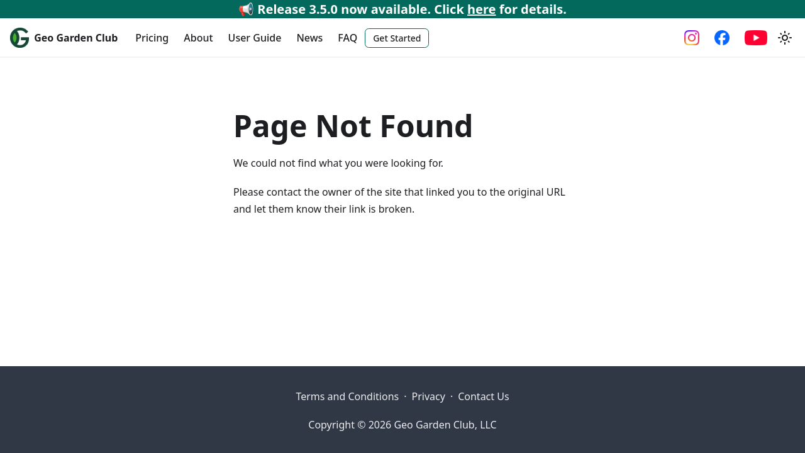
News (309, 38)
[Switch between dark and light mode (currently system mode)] (785, 38)
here (481, 9)
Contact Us (483, 396)
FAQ (347, 38)
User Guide (255, 38)
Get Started (397, 38)
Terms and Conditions (347, 396)
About (198, 38)
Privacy (428, 396)
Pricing (152, 38)
